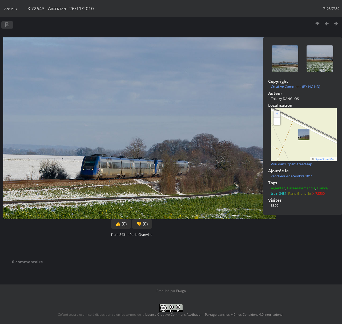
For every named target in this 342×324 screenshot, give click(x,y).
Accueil (9, 8)
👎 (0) (142, 224)
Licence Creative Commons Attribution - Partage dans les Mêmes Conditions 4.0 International (214, 314)
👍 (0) (121, 224)
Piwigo (181, 290)
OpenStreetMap (325, 159)
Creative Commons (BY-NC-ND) (295, 86)
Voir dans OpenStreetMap (291, 164)
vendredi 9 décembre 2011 (292, 176)
